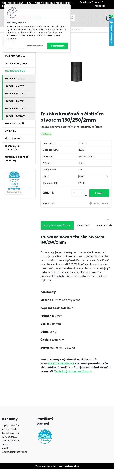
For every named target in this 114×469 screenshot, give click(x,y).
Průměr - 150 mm (14, 93)
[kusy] (78, 193)
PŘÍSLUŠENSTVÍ (13, 138)
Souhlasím (58, 46)
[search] (71, 19)
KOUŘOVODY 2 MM (15, 71)
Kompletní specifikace (57, 225)
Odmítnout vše (35, 45)
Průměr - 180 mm (14, 108)
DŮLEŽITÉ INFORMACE (61, 363)
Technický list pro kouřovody (73, 371)
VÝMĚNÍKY (10, 131)
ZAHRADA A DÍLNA (15, 56)
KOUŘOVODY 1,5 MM (16, 63)
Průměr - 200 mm (15, 116)
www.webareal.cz (69, 466)
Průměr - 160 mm (14, 101)
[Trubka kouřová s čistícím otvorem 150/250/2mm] (76, 73)
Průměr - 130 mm (14, 86)
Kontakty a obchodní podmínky (17, 158)
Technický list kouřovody (12, 147)
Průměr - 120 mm (14, 78)
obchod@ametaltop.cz (14, 451)
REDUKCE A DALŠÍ (14, 123)
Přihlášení (88, 2)
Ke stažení (83, 225)
